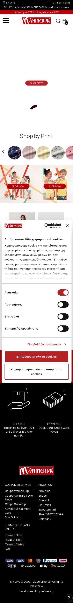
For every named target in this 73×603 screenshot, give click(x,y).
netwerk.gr (47, 591)
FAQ (7, 549)
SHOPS (10, 2)
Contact (44, 500)
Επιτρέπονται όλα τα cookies (36, 356)
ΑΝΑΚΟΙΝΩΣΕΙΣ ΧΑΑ (51, 514)
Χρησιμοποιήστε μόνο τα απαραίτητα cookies (36, 372)
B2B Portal (45, 505)
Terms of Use (13, 535)
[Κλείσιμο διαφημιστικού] (67, 225)
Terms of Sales (14, 544)
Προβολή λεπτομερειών (44, 344)
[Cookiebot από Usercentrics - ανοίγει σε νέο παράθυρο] (45, 225)
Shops (43, 495)
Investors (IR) (47, 509)
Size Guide (11, 517)
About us (44, 491)
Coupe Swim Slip (15, 504)
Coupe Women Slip (17, 491)
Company (45, 519)
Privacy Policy (13, 540)
